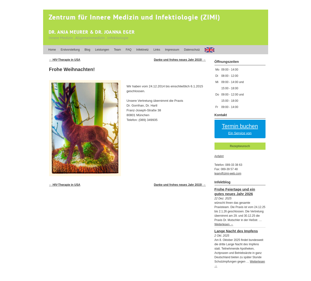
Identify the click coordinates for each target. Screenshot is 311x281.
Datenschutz (192, 49)
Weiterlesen (224, 224)
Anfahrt (219, 156)
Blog (87, 49)
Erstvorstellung (70, 49)
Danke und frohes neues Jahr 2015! (180, 59)
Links (156, 49)
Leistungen (102, 49)
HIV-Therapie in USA (64, 59)
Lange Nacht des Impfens (236, 231)
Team (117, 49)
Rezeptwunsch (240, 146)
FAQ (128, 49)
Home (52, 49)
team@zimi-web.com (228, 173)
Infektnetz (142, 49)
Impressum (172, 49)
